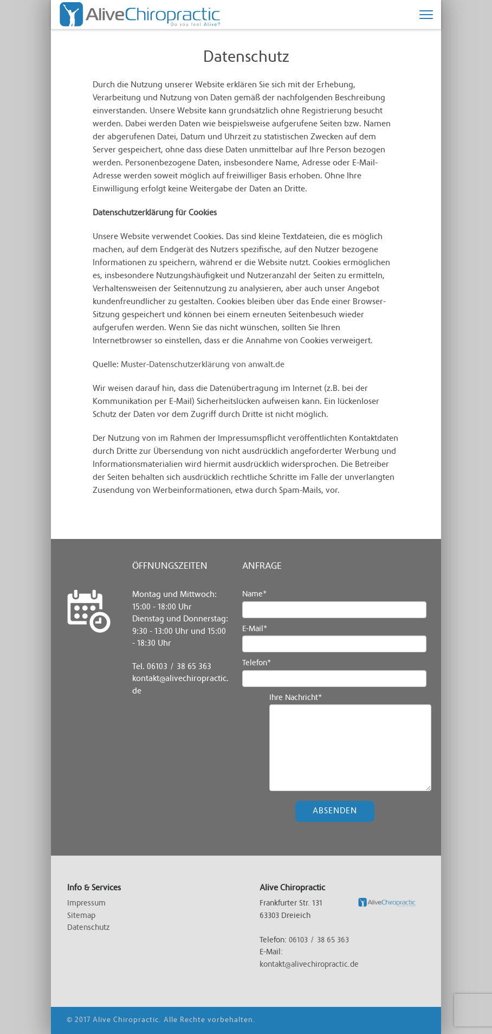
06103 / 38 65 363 (179, 667)
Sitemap (81, 916)
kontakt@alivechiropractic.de (309, 965)
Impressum (86, 904)
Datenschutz (88, 928)
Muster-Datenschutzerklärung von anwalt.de (202, 365)
